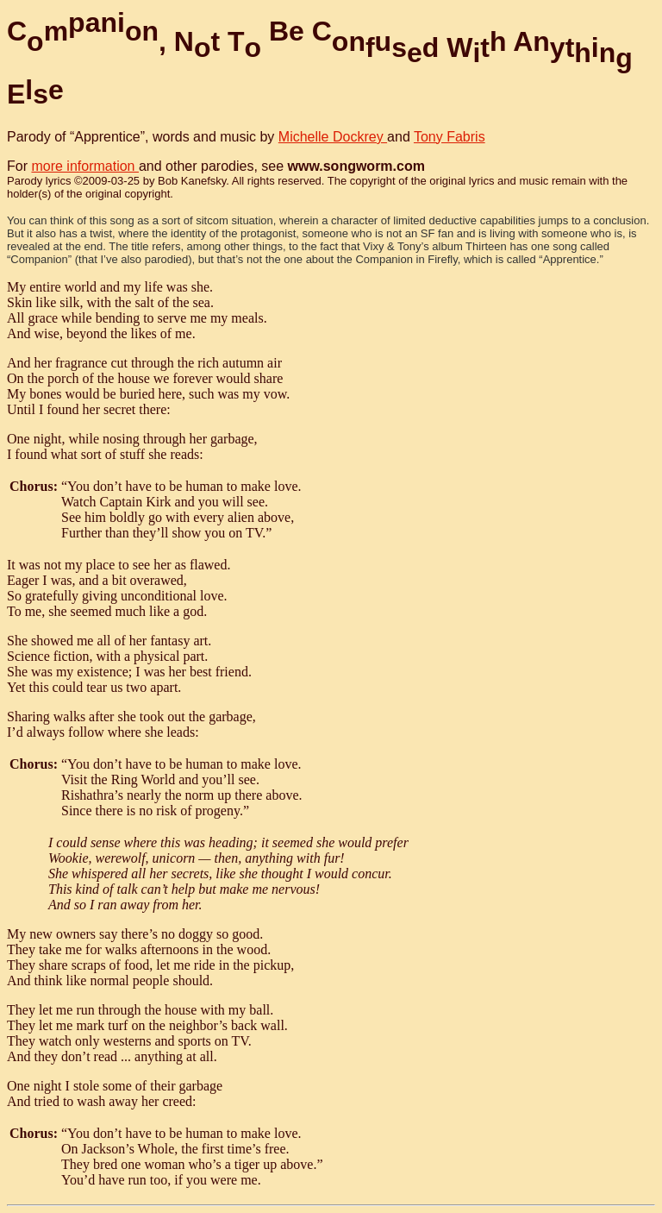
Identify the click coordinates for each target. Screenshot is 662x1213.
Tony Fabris (449, 136)
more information (85, 166)
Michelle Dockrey (332, 136)
